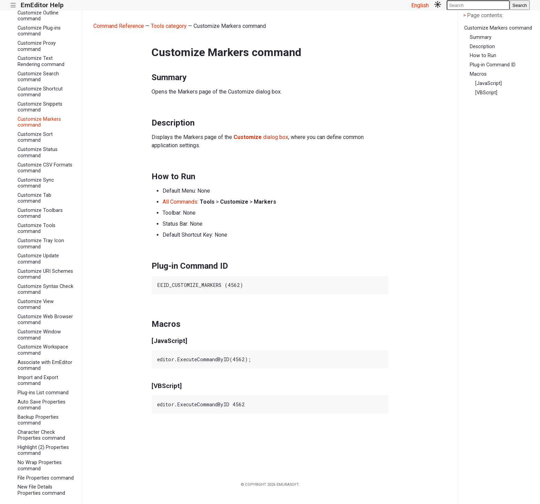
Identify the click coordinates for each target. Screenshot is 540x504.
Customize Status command (38, 152)
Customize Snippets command (40, 107)
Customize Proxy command (37, 46)
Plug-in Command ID (493, 65)
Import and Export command (38, 380)
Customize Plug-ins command (39, 31)
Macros (478, 74)
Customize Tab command (34, 198)
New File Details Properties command (41, 490)
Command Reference (118, 26)
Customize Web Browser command (45, 319)
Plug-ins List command (43, 393)
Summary (480, 37)
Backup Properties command (38, 420)
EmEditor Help (42, 5)
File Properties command (46, 478)
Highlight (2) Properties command (43, 450)
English (420, 5)
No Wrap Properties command (40, 465)
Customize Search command (38, 77)
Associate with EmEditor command (45, 365)
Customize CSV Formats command (45, 168)
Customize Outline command (38, 16)
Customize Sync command (36, 183)
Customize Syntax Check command (45, 289)
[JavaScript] (488, 83)
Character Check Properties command (41, 435)
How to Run (483, 55)
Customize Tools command (36, 228)
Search (519, 5)
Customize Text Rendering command (41, 61)
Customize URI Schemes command (45, 274)
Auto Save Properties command (41, 405)
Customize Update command (38, 259)
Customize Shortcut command (40, 92)
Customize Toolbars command (40, 213)
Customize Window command (39, 335)
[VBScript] (486, 93)
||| (13, 5)
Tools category (169, 26)
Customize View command (36, 304)
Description (482, 47)
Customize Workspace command (43, 350)
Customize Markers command (39, 122)
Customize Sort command (35, 137)
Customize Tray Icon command (41, 243)
